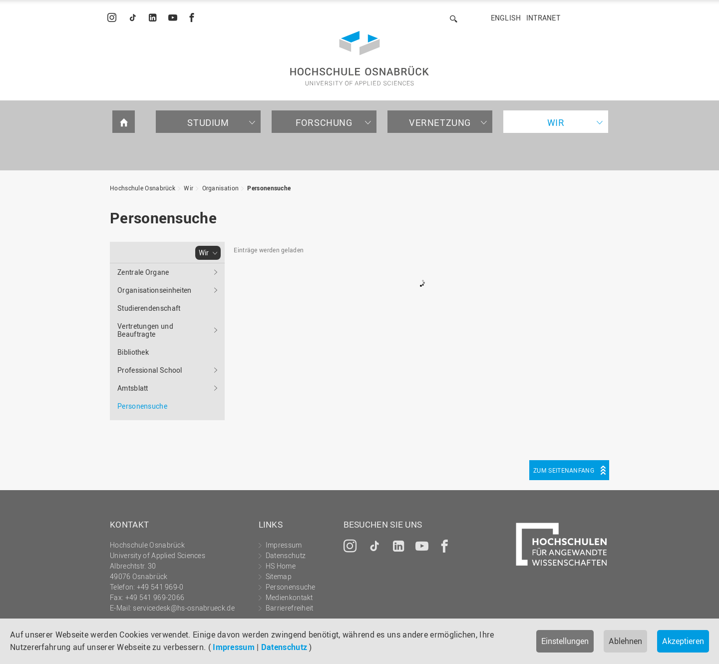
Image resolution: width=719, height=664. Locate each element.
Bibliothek (133, 352)
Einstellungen (565, 641)
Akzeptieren (683, 641)
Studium (208, 122)
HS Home (281, 566)
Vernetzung (440, 122)
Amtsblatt (132, 388)
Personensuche (269, 188)
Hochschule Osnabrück (142, 188)
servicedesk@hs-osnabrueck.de (183, 608)
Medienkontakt (289, 597)
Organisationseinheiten (154, 290)
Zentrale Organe (143, 272)
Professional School (149, 370)
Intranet (543, 17)
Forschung (324, 122)
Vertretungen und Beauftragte (145, 330)
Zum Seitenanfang (563, 470)
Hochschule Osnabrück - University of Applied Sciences (359, 58)
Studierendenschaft (148, 308)
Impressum (234, 647)
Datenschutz (284, 647)
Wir (556, 122)
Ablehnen (625, 641)
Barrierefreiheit (290, 608)
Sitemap (279, 576)
